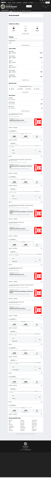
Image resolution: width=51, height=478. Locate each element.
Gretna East (23, 407)
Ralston (33, 427)
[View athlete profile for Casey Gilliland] (25, 51)
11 (35, 341)
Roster (18, 10)
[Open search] (41, 2)
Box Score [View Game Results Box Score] (10, 156)
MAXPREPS (3, 0)
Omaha (10, 42)
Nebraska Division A (12, 40)
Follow (28, 6)
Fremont (22, 133)
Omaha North (22, 430)
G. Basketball (25, 2)
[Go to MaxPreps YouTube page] (22, 460)
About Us (22, 462)
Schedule (14, 10)
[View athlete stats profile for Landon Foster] (17, 108)
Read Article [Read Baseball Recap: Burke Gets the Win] (10, 127)
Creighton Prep (11, 427)
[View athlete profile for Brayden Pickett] (25, 65)
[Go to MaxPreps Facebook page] (32, 460)
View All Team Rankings (25, 45)
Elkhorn (10, 429)
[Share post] (41, 127)
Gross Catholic (22, 421)
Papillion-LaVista (34, 424)
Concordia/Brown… (11, 426)
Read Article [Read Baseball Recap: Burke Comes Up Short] (10, 235)
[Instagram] (45, 0)
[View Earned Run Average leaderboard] (34, 104)
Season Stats (15, 139)
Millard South (23, 241)
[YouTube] (42, 0)
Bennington (10, 420)
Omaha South (23, 179)
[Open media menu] (44, 2)
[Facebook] (49, 0)
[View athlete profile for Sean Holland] (25, 70)
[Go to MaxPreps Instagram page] (25, 460)
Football (13, 2)
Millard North (22, 423)
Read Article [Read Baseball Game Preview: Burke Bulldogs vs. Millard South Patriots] (10, 298)
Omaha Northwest (34, 420)
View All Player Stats (25, 79)
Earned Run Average (12, 102)
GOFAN (6, 0)
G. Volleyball (31, 2)
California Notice (28, 465)
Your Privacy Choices (25, 466)
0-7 (12, 392)
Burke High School (25, 444)
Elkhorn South (11, 430)
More (30, 10)
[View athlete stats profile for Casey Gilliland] (17, 99)
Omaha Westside (34, 423)
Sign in (48, 2)
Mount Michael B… (23, 427)
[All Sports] (35, 2)
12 (35, 261)
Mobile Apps (27, 462)
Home (11, 10)
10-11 (17, 363)
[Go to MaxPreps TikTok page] (19, 460)
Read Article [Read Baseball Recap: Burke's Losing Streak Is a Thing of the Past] (10, 173)
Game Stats (10, 139)
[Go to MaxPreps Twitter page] (29, 460)
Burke (12, 150)
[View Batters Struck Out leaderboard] (34, 108)
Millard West (22, 426)
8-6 (13, 146)
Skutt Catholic (34, 430)
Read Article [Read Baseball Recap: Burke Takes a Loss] (10, 281)
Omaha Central (22, 429)
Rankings (23, 10)
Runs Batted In (11, 97)
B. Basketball (19, 2)
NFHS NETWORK (11, 0)
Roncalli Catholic (34, 429)
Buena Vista (10, 424)
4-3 (15, 192)
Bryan (10, 423)
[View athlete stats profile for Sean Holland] (17, 104)
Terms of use (22, 465)
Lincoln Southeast (24, 350)
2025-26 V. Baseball (5, 10)
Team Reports (12, 118)
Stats (20, 10)
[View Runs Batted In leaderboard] (34, 99)
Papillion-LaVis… (34, 426)
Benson (10, 421)
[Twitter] (47, 0)
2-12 (17, 255)
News (27, 10)
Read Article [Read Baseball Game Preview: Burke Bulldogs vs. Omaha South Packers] (10, 218)
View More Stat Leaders (25, 110)
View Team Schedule (25, 33)
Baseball (9, 2)
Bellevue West (23, 321)
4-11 (15, 334)
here (31, 86)
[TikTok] (40, 0)
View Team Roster (25, 92)
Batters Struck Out (11, 106)
